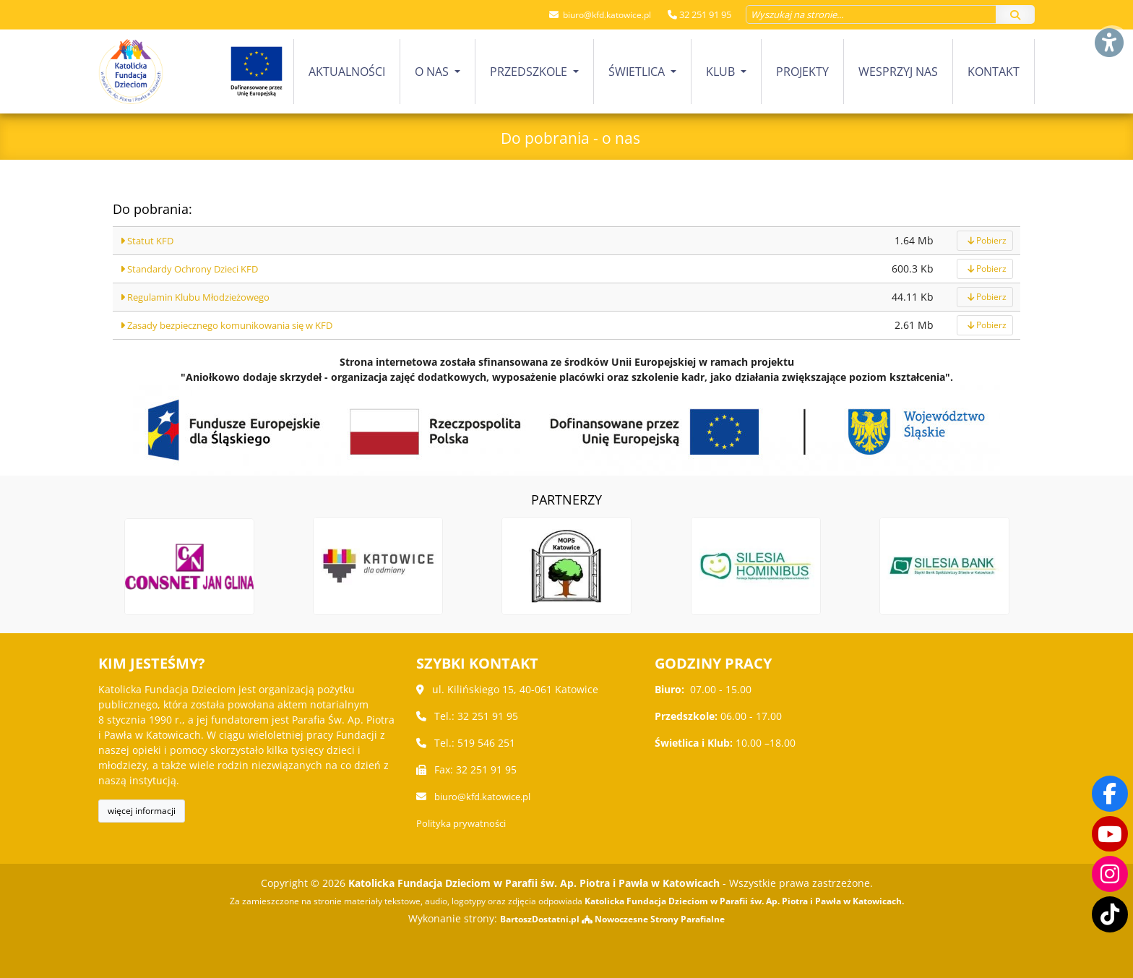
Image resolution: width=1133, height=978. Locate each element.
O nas (433, 72)
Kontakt (994, 72)
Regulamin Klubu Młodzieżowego (204, 297)
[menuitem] (346, 71)
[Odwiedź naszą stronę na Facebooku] (1110, 793)
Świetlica (638, 72)
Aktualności (347, 72)
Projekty (802, 72)
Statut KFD (149, 240)
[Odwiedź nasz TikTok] (1110, 914)
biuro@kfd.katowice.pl (602, 14)
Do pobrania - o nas (570, 136)
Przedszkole (530, 72)
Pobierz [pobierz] (985, 240)
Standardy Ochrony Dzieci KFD (197, 268)
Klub (722, 72)
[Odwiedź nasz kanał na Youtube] (1110, 833)
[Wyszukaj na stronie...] (871, 14)
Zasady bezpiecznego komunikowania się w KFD (239, 325)
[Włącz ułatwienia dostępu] (1108, 24)
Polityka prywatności (465, 823)
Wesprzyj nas (898, 72)
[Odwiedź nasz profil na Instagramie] (1110, 874)
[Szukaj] (1015, 14)
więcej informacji (142, 811)
